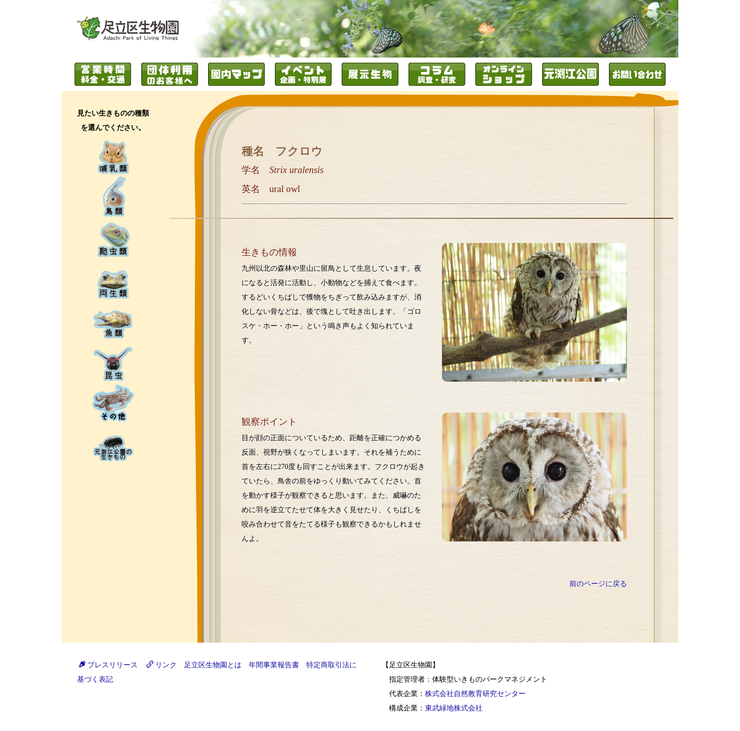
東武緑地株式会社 (454, 708)
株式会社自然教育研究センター (475, 694)
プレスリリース (108, 665)
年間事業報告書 (274, 665)
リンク (161, 665)
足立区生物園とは (213, 665)
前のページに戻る (598, 584)
